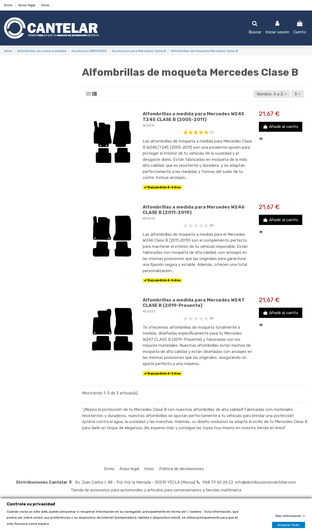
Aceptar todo (288, 525)
